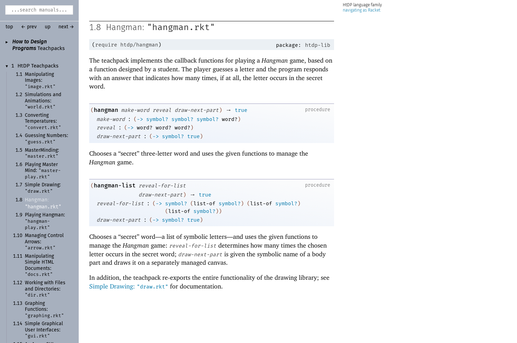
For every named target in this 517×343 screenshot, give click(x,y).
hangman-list (115, 185)
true (241, 110)
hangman (106, 110)
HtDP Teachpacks (37, 66)
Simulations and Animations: (43, 100)
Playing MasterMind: (43, 170)
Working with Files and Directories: (45, 289)
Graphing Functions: (44, 309)
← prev (29, 26)
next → (66, 26)
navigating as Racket (361, 10)
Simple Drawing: (128, 286)
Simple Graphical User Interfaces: (44, 329)
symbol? (157, 119)
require (106, 45)
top (9, 26)
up (47, 26)
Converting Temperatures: (43, 121)
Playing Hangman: (45, 221)
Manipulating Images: (40, 80)
